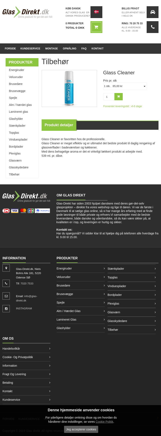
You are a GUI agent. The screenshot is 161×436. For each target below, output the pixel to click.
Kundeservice (30, 48)
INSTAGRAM (24, 308)
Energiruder (16, 70)
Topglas (14, 132)
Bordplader (16, 146)
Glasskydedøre (18, 167)
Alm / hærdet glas (20, 105)
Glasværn (15, 160)
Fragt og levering (14, 374)
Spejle (13, 97)
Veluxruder (16, 77)
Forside (10, 48)
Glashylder (16, 118)
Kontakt (98, 48)
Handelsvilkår (11, 348)
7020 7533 (27, 283)
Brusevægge (17, 91)
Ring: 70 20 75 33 (132, 23)
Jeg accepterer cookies (81, 429)
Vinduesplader (18, 139)
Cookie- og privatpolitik (17, 357)
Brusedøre (15, 84)
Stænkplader (17, 125)
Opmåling (69, 48)
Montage (51, 48)
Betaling (7, 382)
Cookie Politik (104, 421)
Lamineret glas (18, 111)
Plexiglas (15, 153)
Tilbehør (14, 174)
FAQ (84, 48)
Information (9, 365)
